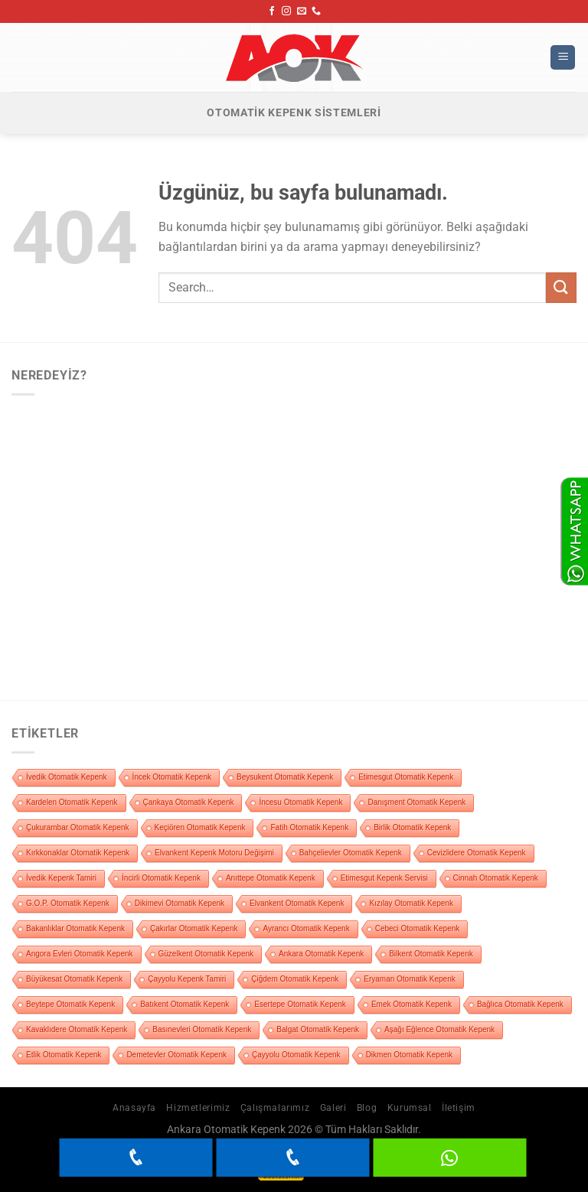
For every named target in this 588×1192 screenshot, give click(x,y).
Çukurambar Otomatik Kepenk (77, 827)
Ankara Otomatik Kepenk (321, 953)
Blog (367, 1107)
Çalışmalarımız (275, 1107)
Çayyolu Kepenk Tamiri (187, 979)
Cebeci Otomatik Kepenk (417, 928)
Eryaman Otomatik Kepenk (410, 979)
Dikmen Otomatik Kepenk (409, 1054)
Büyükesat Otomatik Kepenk (74, 979)
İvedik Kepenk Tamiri (61, 878)
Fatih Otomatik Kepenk (309, 827)
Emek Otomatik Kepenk (411, 1004)
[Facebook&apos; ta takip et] (271, 11)
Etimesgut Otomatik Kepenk (405, 777)
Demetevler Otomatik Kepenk (176, 1054)
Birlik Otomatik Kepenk (412, 827)
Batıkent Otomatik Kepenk (184, 1004)
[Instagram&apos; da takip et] (286, 11)
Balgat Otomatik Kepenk (317, 1029)
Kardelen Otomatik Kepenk (72, 802)
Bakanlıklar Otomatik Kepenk (75, 928)
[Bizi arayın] (316, 11)
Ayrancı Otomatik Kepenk (306, 928)
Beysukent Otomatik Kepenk (285, 777)
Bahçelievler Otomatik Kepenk (350, 852)
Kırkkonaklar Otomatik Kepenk (77, 852)
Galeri (333, 1107)
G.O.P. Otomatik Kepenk (67, 903)
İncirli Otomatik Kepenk (161, 878)
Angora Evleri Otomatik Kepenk (79, 953)
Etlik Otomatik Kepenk (63, 1054)
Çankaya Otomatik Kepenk (188, 802)
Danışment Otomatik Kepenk (417, 802)
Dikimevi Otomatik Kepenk (179, 903)
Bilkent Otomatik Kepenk (431, 953)
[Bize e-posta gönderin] (301, 11)
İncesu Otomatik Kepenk (300, 802)
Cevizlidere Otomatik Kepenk (476, 852)
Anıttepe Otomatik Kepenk (270, 878)
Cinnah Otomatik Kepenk (495, 878)
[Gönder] (561, 287)
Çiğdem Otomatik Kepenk (294, 979)
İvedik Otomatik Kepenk (66, 777)
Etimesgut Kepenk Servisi (384, 878)
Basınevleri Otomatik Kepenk (201, 1029)
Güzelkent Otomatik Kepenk (206, 953)
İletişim (458, 1107)
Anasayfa (134, 1107)
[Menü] (562, 57)
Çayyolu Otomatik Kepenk (296, 1054)
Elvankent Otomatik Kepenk (297, 903)
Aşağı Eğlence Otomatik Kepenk (439, 1029)
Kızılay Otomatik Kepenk (411, 903)
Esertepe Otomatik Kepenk (300, 1004)
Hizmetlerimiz (198, 1107)
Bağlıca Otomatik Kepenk (520, 1004)
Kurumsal (409, 1107)
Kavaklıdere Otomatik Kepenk (76, 1029)
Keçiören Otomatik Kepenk (200, 827)
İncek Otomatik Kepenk (171, 777)
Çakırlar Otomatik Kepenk (194, 928)
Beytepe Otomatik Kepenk (70, 1004)
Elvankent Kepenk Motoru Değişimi (214, 852)
